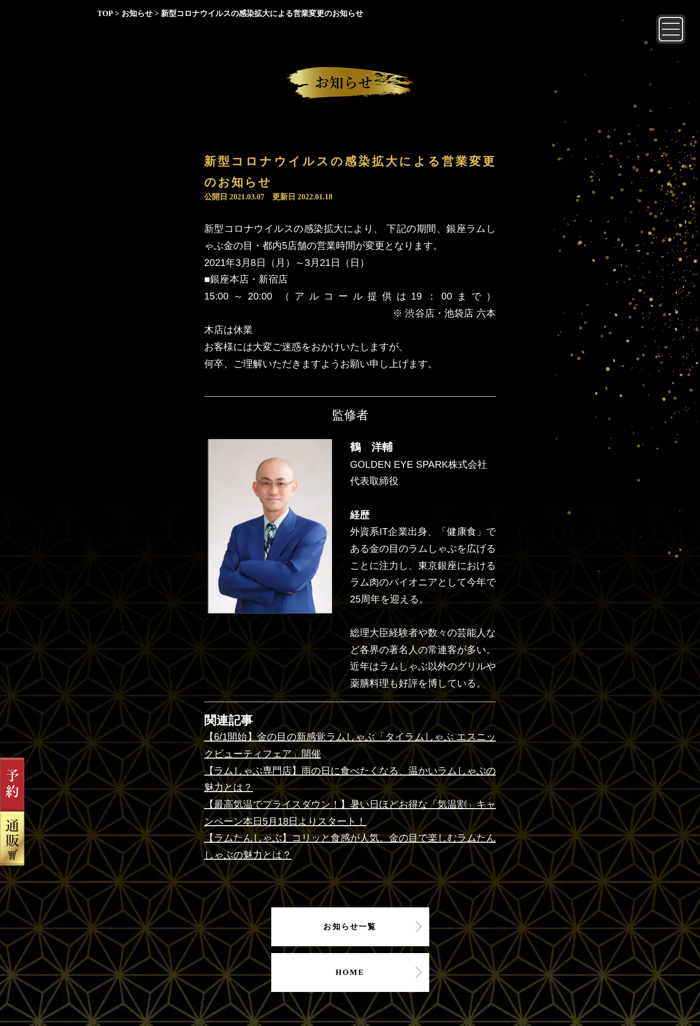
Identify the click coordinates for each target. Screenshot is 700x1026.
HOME (350, 972)
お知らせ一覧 (349, 926)
